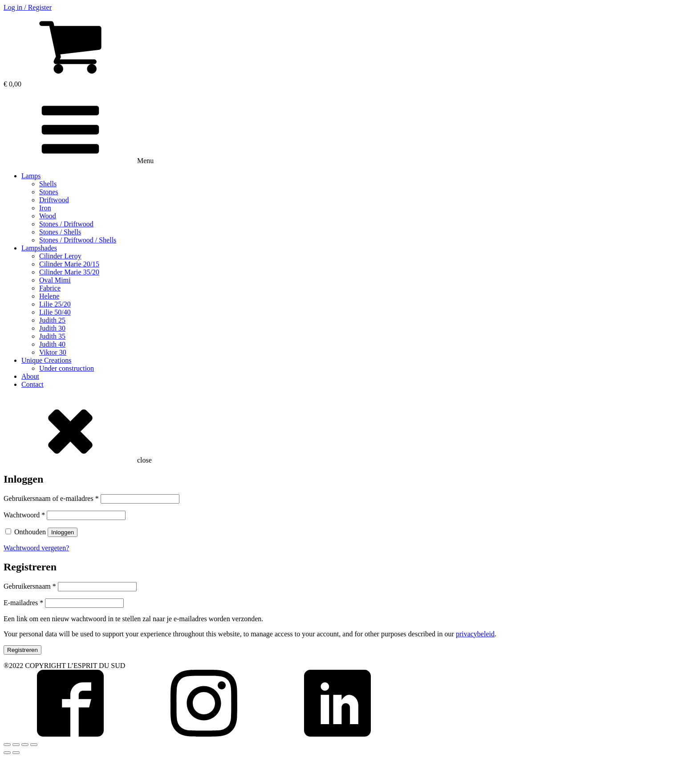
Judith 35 (52, 336)
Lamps (31, 176)
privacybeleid (475, 634)
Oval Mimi (55, 280)
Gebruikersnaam (30, 586)
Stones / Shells (60, 232)
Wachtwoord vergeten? (36, 548)
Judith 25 (52, 320)
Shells (48, 184)
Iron (45, 208)
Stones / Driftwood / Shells (77, 240)
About (30, 376)
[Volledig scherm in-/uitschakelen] (24, 744)
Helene (49, 296)
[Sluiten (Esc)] (7, 744)
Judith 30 (52, 328)
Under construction (66, 368)
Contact (32, 384)
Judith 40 (52, 344)
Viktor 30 (52, 352)
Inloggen (62, 532)
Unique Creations (46, 360)
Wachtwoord (24, 515)
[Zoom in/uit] (33, 744)
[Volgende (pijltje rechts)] (16, 752)
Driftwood (54, 200)
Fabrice (50, 288)
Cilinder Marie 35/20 (69, 272)
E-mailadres (23, 602)
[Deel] (16, 744)
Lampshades (39, 248)
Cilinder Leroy (60, 256)
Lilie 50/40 (55, 312)
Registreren (22, 650)
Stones (48, 192)
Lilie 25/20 (55, 304)
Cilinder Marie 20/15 (69, 264)
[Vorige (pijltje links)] (7, 752)
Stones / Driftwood (66, 224)
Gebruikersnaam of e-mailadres (51, 498)
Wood (47, 216)
